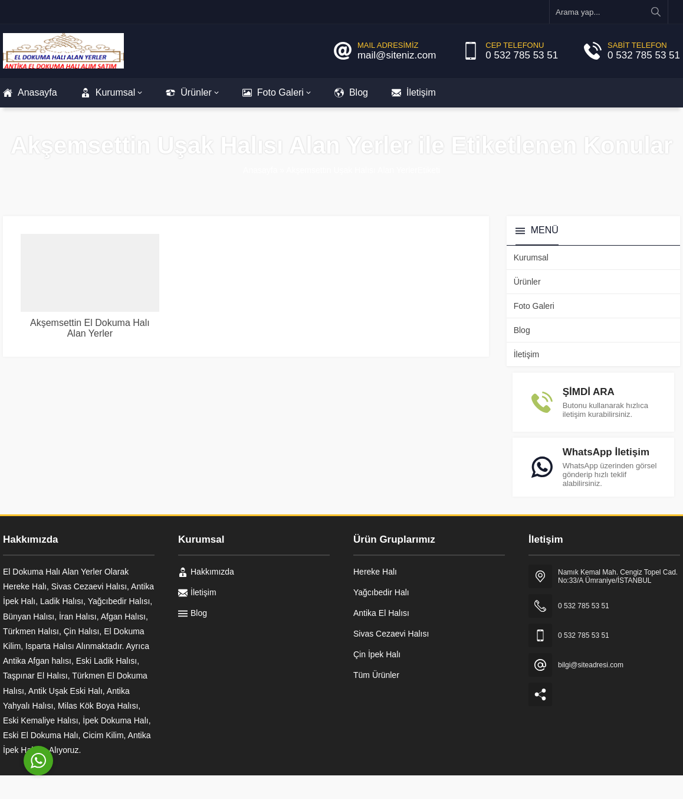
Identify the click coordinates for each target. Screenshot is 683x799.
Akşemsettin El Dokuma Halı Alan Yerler (90, 328)
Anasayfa (260, 170)
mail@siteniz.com (396, 55)
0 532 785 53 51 (521, 55)
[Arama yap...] (609, 12)
